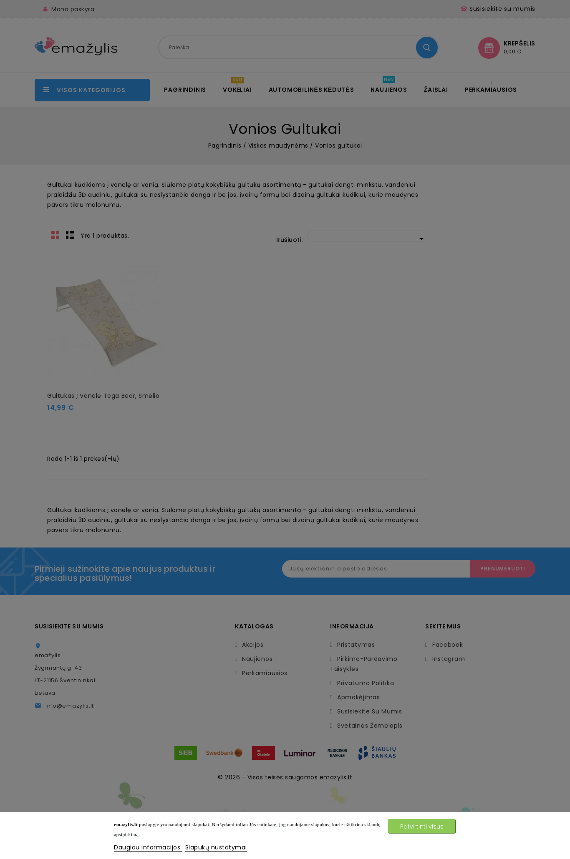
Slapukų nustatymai (216, 847)
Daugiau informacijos (148, 847)
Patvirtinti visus (422, 826)
